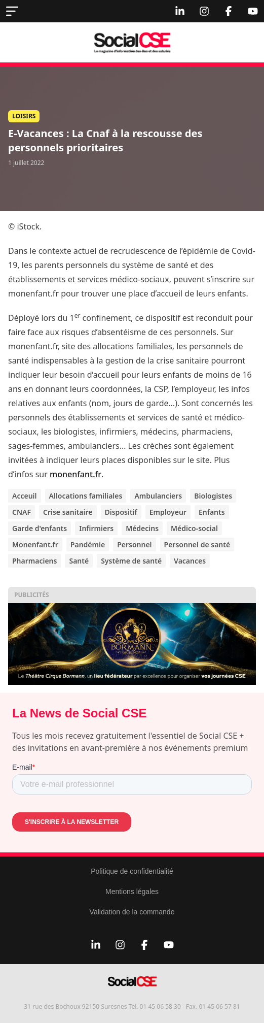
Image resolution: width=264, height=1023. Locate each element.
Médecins (142, 528)
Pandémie (87, 544)
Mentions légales (132, 891)
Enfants (212, 512)
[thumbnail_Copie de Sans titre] (132, 644)
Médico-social (194, 528)
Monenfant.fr (35, 544)
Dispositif (121, 512)
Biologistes (213, 496)
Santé (79, 561)
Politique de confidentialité (132, 871)
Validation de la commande (132, 912)
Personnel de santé (197, 544)
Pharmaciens (34, 561)
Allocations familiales (86, 496)
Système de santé (131, 561)
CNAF (21, 512)
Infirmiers (96, 528)
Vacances (190, 561)
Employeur (167, 512)
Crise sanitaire (68, 512)
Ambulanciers (158, 496)
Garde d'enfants (39, 528)
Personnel (134, 544)
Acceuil (24, 496)
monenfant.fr (75, 474)
